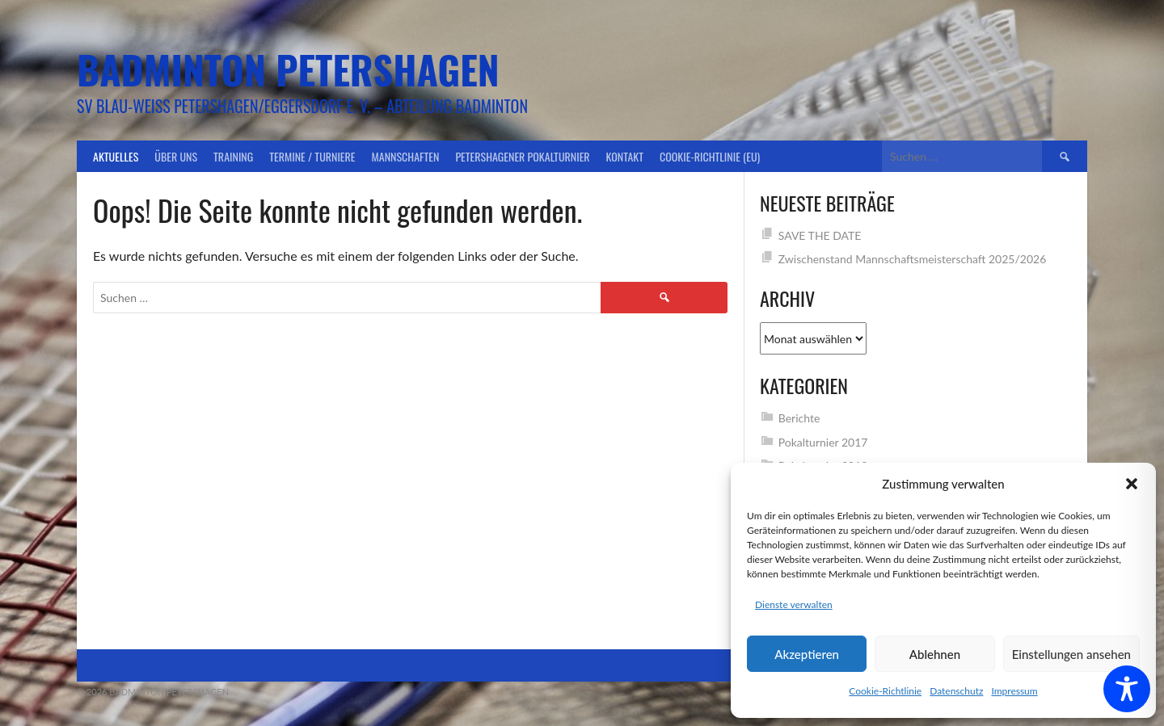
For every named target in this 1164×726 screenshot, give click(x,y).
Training (233, 156)
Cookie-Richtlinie (885, 691)
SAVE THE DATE (820, 235)
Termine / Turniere (312, 156)
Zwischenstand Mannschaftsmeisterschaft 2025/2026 (912, 259)
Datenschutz (956, 691)
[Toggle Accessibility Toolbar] (1127, 689)
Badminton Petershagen (288, 69)
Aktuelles (115, 156)
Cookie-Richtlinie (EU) (710, 156)
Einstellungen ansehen (1071, 654)
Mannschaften (406, 156)
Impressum (1014, 691)
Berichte (799, 418)
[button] (1132, 484)
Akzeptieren (806, 654)
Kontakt (624, 156)
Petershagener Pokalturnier (522, 156)
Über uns (175, 156)
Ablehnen (934, 654)
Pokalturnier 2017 (823, 442)
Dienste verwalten (794, 604)
